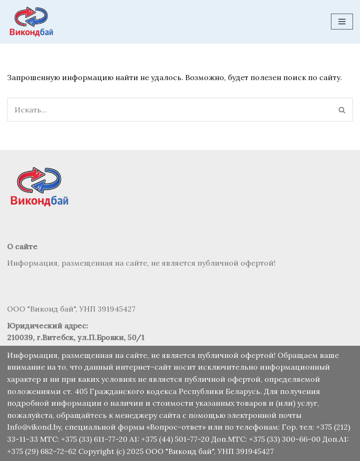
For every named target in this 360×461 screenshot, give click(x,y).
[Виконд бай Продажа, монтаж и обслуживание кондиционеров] (33, 22)
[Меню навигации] (342, 22)
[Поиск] (169, 109)
